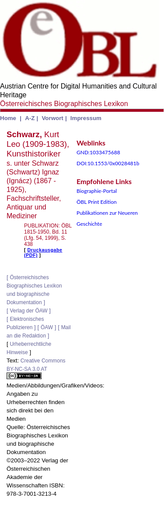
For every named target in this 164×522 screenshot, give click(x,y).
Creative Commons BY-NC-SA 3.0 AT (36, 368)
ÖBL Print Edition (97, 202)
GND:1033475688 (98, 152)
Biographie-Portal (97, 191)
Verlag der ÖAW (28, 311)
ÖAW (47, 327)
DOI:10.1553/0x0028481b (108, 163)
